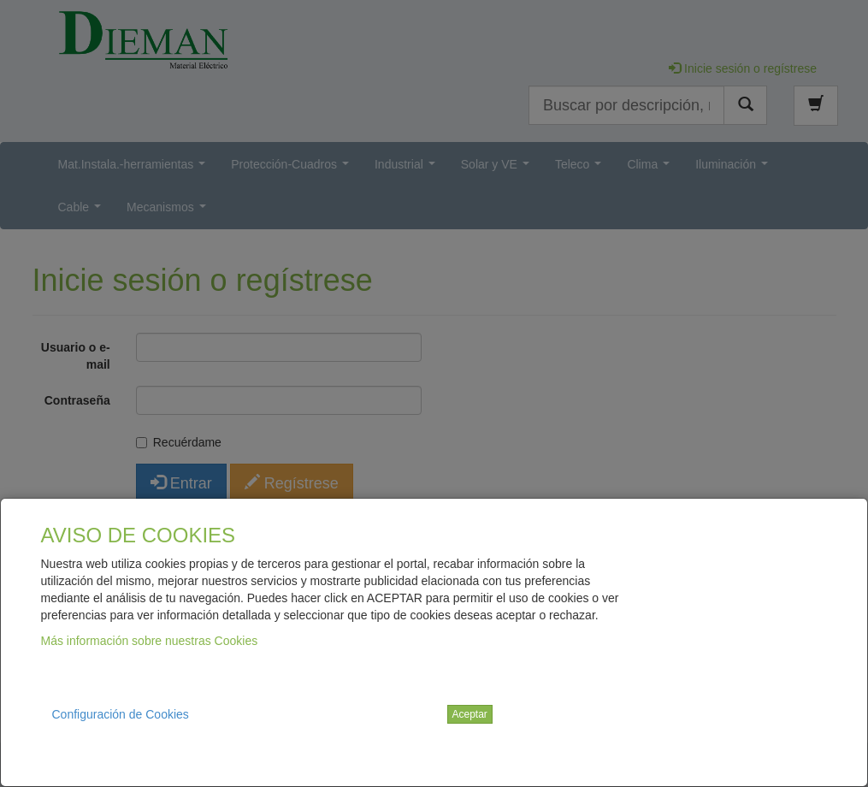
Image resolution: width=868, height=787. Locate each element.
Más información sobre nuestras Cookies (149, 641)
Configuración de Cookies (120, 714)
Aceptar (469, 714)
